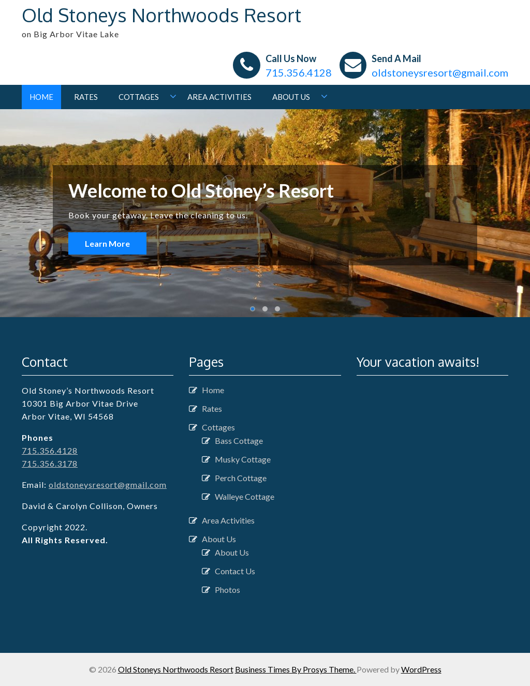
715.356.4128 (299, 72)
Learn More (107, 243)
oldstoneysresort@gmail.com (440, 72)
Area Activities (219, 96)
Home (41, 96)
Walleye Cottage (244, 496)
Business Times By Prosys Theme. (296, 669)
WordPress (421, 669)
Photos (227, 589)
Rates (86, 96)
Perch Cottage (241, 478)
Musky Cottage (243, 459)
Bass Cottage (239, 440)
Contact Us (235, 571)
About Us (291, 96)
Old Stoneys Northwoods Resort (161, 14)
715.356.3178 (50, 463)
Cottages (139, 96)
